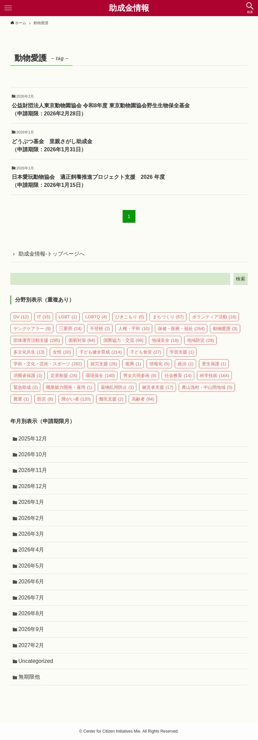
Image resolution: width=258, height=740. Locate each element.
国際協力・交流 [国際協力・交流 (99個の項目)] (123, 340)
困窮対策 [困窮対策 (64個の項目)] (82, 340)
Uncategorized (35, 661)
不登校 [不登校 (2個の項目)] (100, 328)
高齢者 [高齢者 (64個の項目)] (143, 399)
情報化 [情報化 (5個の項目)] (159, 363)
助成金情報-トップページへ (51, 254)
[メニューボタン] (8, 8)
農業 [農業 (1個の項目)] (21, 399)
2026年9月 (31, 629)
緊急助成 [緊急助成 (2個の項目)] (25, 387)
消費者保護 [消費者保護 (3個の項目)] (27, 375)
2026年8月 (31, 613)
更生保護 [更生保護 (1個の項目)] (214, 363)
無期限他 (29, 677)
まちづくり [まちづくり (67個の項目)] (168, 316)
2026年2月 (31, 518)
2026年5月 (31, 566)
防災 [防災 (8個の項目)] (45, 399)
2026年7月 (31, 597)
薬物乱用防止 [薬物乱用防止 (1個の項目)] (117, 387)
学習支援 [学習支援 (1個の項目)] (182, 352)
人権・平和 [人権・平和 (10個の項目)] (133, 328)
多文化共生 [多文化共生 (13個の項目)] (29, 352)
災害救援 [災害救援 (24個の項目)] (63, 375)
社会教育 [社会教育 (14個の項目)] (178, 375)
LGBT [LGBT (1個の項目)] (68, 316)
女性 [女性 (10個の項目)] (62, 352)
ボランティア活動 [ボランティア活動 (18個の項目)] (214, 316)
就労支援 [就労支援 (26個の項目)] (103, 363)
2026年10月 (32, 454)
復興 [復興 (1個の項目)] (133, 363)
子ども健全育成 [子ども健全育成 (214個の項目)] (100, 352)
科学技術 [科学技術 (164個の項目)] (214, 375)
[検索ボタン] (250, 8)
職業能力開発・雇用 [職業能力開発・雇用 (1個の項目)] (69, 387)
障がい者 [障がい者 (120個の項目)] (76, 399)
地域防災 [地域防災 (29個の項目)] (200, 340)
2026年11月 (32, 470)
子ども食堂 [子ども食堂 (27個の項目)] (145, 352)
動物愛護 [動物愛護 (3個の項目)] (225, 328)
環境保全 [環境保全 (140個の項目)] (100, 375)
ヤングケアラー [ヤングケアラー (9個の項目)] (32, 328)
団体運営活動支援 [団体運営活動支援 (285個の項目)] (36, 340)
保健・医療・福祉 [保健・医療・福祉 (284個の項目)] (181, 328)
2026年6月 (31, 581)
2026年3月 (31, 534)
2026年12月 (32, 486)
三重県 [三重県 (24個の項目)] (70, 328)
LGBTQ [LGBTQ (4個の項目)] (96, 316)
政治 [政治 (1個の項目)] (186, 363)
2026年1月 (31, 502)
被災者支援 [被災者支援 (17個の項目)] (157, 387)
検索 (240, 278)
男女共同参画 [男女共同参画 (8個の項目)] (140, 375)
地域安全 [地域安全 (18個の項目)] (165, 340)
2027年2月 (31, 645)
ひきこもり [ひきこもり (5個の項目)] (129, 316)
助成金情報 (129, 8)
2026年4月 (31, 549)
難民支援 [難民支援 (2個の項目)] (111, 399)
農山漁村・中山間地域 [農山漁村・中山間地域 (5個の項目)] (207, 387)
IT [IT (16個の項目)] (43, 316)
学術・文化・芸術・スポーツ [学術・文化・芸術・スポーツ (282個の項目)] (47, 363)
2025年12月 (32, 438)
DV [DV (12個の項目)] (21, 316)
